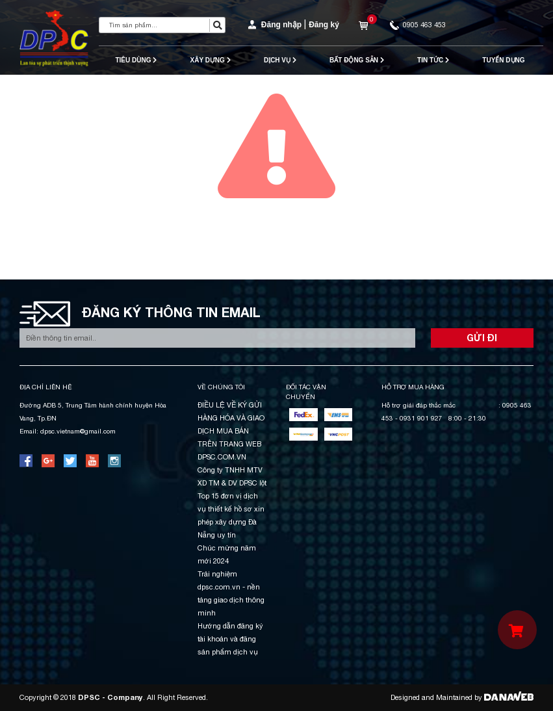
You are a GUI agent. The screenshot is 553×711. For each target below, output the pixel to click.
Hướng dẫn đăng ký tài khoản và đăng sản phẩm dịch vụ (230, 639)
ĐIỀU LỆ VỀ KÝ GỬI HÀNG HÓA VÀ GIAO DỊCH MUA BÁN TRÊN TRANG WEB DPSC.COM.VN (231, 431)
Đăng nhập (281, 24)
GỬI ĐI (482, 337)
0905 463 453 (418, 25)
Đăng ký (324, 24)
